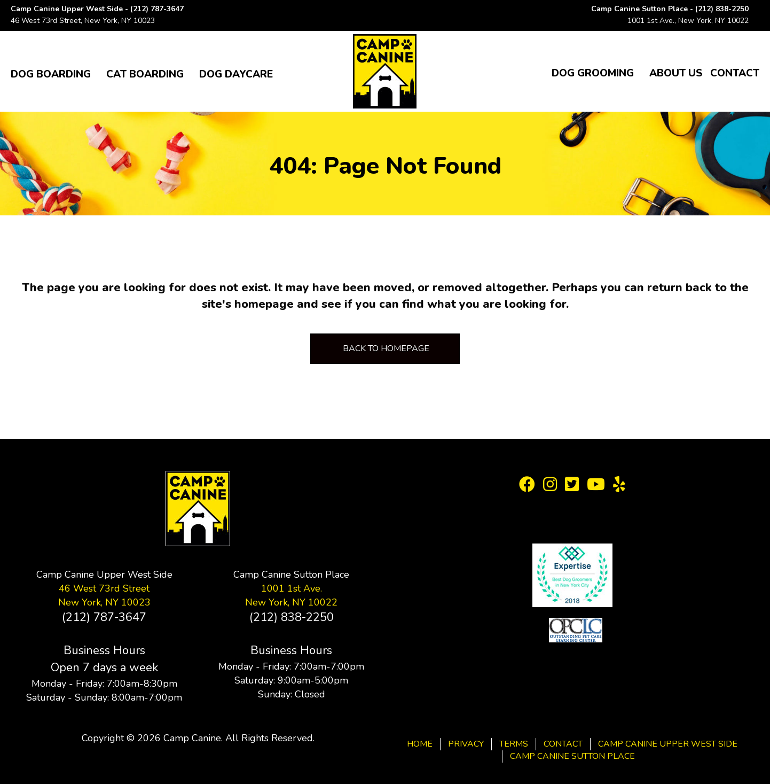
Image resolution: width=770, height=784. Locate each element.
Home (420, 744)
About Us (675, 73)
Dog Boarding (51, 74)
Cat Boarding (145, 74)
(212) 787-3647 (157, 9)
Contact (734, 73)
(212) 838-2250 (722, 9)
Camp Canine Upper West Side (667, 744)
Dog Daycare (236, 74)
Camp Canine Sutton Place (572, 756)
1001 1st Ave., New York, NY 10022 (688, 20)
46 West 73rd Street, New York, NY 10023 (83, 20)
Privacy (466, 744)
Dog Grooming (593, 73)
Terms (513, 744)
